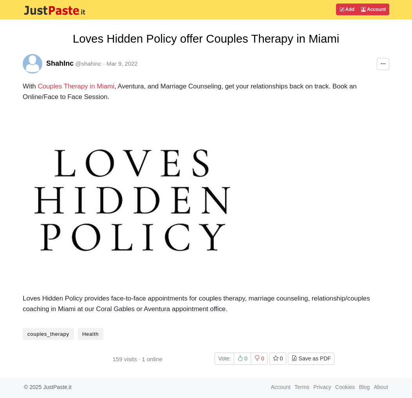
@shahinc (88, 63)
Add (347, 9)
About (381, 387)
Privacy (322, 387)
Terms (302, 387)
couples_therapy (48, 334)
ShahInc (60, 63)
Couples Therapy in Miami (76, 86)
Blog (364, 387)
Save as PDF (311, 358)
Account (373, 9)
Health (90, 334)
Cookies (345, 387)
